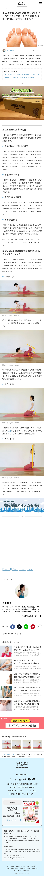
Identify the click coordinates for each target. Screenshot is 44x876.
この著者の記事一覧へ (30, 616)
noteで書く (39, 626)
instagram (20, 779)
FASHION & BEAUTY (17, 791)
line (33, 779)
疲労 (15, 569)
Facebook (12, 626)
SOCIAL (13, 787)
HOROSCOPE (14, 794)
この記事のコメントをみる (12, 634)
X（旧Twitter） (15, 779)
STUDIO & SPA (27, 794)
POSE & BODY (12, 784)
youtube (29, 779)
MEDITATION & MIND (28, 784)
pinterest (24, 779)
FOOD (31, 787)
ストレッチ (7, 569)
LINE (26, 626)
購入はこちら (11, 820)
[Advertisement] (22, 541)
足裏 (23, 569)
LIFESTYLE (31, 791)
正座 (9, 430)
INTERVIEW (23, 787)
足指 (30, 569)
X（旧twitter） (19, 626)
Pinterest (33, 626)
